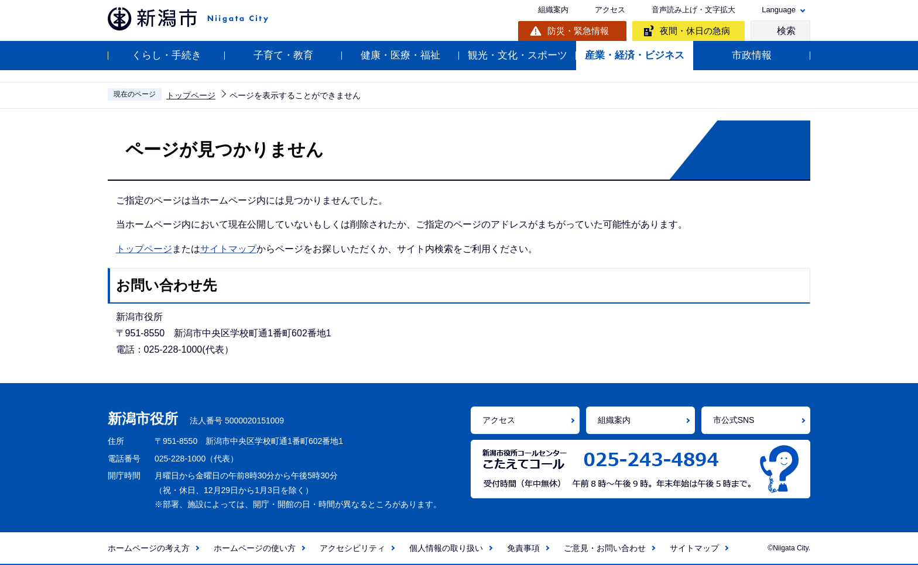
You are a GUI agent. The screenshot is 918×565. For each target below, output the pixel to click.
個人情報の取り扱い (446, 548)
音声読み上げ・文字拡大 (693, 9)
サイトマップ (228, 249)
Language (779, 9)
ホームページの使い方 (255, 548)
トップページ (190, 95)
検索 (786, 31)
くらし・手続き (166, 55)
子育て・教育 (283, 55)
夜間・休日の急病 (695, 31)
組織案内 (553, 9)
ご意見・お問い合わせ (605, 548)
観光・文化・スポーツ (517, 55)
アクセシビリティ (352, 548)
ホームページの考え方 (149, 548)
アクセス (610, 9)
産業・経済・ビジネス (634, 55)
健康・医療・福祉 (400, 55)
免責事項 (523, 548)
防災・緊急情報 (578, 31)
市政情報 (752, 55)
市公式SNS (734, 420)
